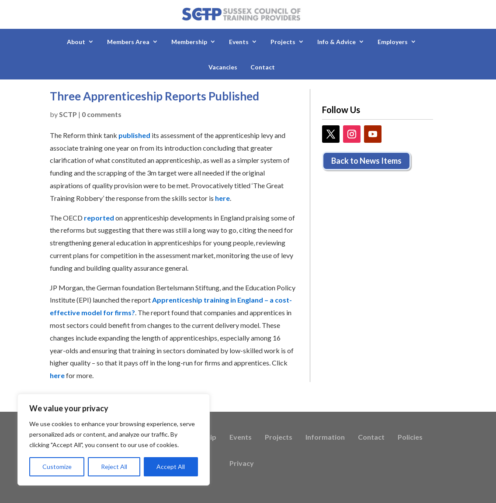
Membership (189, 41)
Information (325, 437)
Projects (283, 41)
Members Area (128, 41)
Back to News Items (366, 160)
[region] (113, 440)
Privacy (241, 463)
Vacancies (222, 67)
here (222, 198)
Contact (262, 67)
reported (99, 218)
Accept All (170, 466)
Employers (393, 41)
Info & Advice (336, 41)
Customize (57, 466)
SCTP (68, 114)
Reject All (114, 466)
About (76, 41)
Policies (410, 437)
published (134, 135)
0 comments (101, 114)
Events (239, 41)
